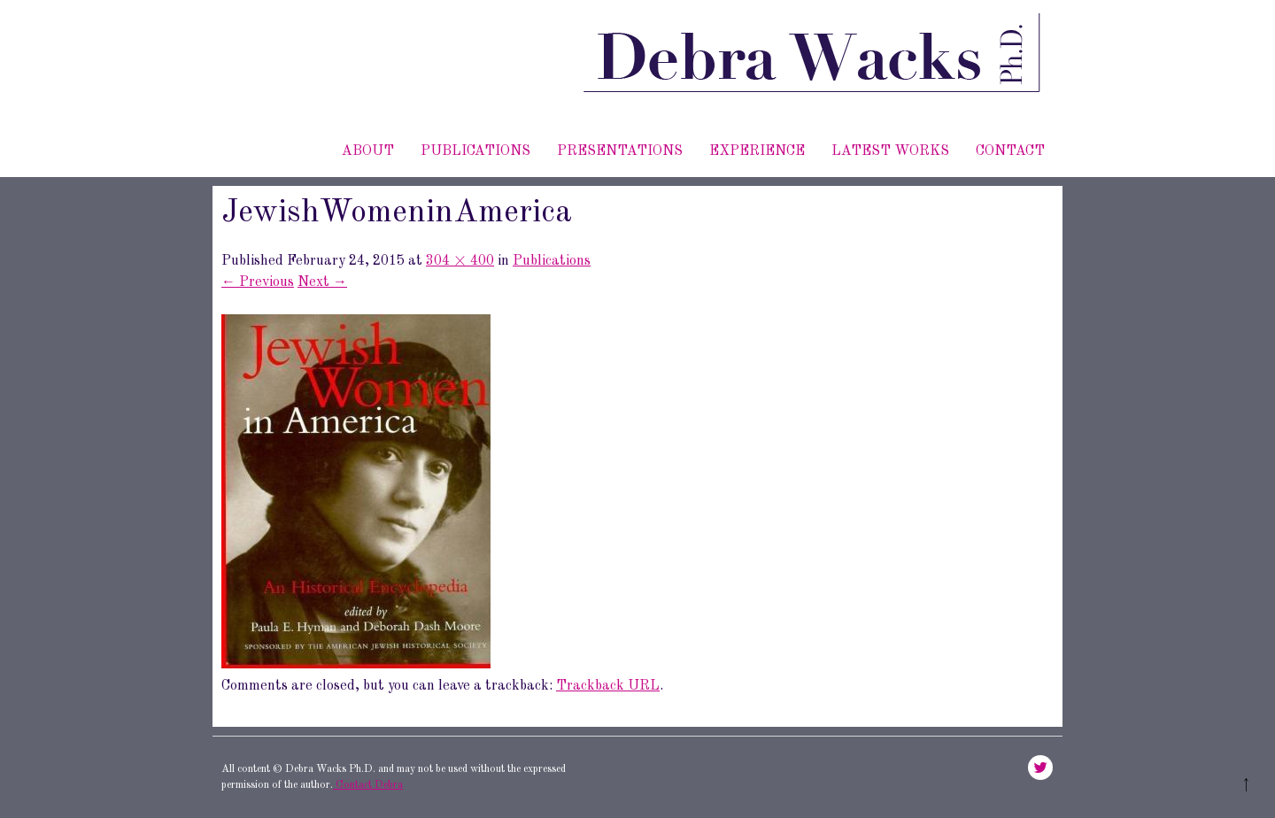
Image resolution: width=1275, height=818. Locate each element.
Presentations (620, 151)
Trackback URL (608, 686)
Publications (475, 151)
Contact (1010, 151)
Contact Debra (368, 785)
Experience (757, 151)
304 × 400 (460, 261)
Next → (322, 282)
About (368, 151)
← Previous (257, 282)
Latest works (890, 151)
